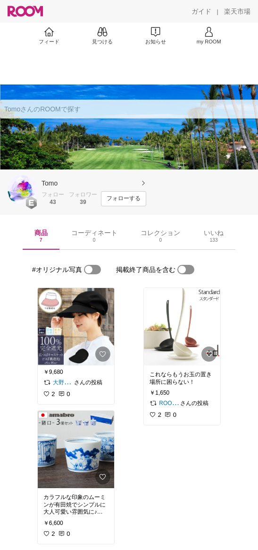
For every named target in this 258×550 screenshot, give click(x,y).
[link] (76, 326)
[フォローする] (123, 198)
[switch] (92, 269)
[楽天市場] (237, 11)
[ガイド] (201, 11)
